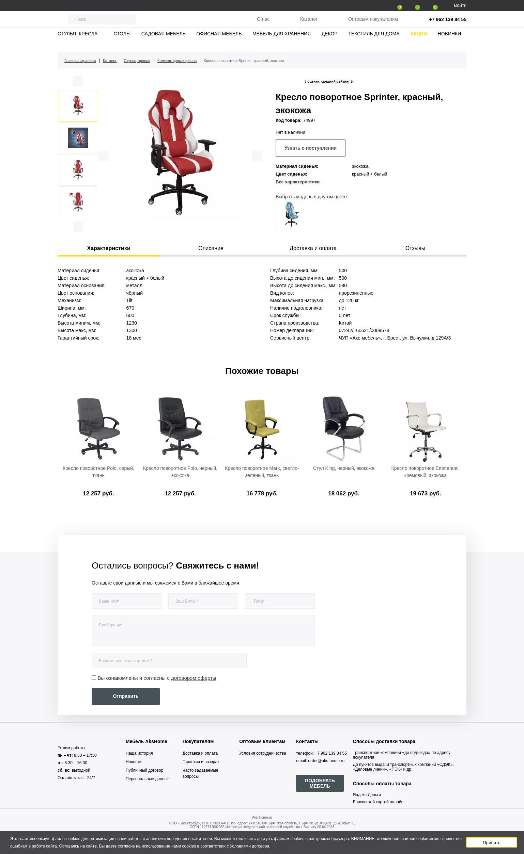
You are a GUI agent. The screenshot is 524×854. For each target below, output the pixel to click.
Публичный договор (144, 770)
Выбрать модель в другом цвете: (312, 196)
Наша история (139, 753)
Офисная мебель (219, 42)
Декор (330, 42)
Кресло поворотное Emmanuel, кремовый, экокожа (425, 471)
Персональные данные (148, 778)
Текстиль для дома (373, 42)
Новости (133, 761)
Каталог (309, 23)
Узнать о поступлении (310, 148)
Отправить (125, 696)
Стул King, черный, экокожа (343, 468)
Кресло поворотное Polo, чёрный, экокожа (180, 471)
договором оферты (193, 678)
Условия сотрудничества (262, 753)
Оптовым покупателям (373, 23)
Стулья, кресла (77, 42)
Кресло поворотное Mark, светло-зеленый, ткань (262, 471)
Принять (491, 842)
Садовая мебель (163, 42)
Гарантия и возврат (201, 761)
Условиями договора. (250, 846)
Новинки (449, 42)
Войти (460, 5)
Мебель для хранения (281, 42)
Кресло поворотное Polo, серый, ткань (98, 471)
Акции (418, 42)
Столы (121, 42)
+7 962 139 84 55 (447, 24)
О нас (263, 23)
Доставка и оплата (200, 753)
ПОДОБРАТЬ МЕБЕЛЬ (320, 783)
